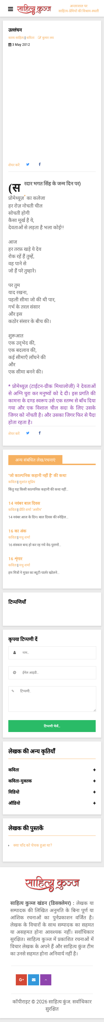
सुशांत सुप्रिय (27, 482)
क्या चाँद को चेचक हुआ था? (32, 845)
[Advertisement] (52, 101)
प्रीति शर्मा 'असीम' (30, 510)
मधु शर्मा (24, 537)
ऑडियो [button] (52, 803)
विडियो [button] (52, 792)
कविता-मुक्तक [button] (52, 781)
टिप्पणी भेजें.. (52, 726)
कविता (30, 38)
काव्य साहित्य (16, 38)
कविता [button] (52, 770)
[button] (28, 164)
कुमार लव (46, 38)
